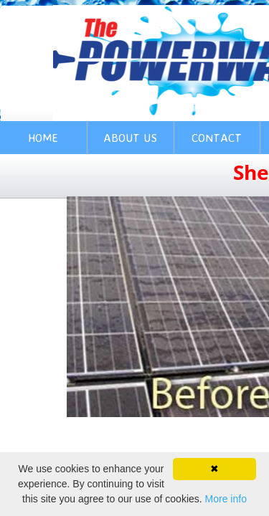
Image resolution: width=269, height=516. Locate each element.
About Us (130, 137)
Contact (217, 137)
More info (226, 499)
